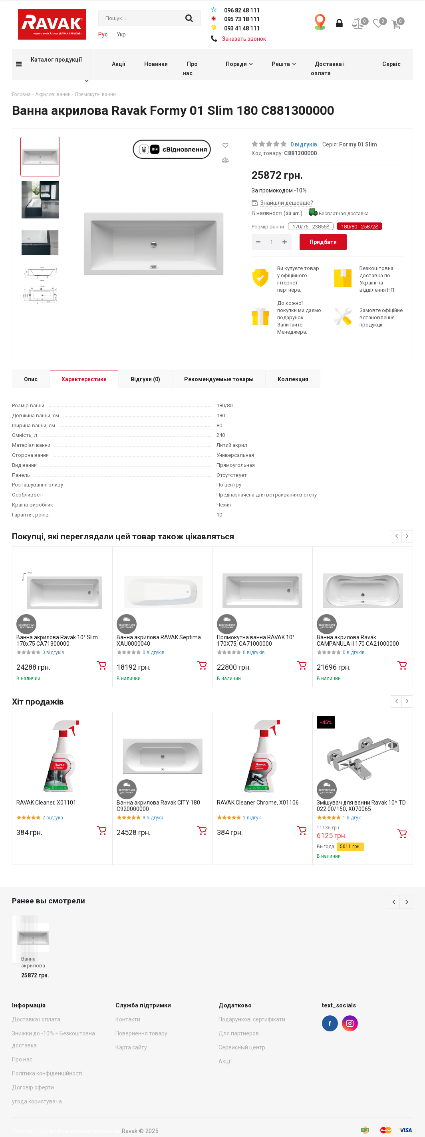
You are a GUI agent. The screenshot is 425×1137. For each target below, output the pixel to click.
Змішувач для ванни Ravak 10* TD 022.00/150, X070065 (361, 806)
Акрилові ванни (53, 94)
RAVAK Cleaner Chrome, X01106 (258, 802)
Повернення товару (141, 1017)
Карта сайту (131, 1031)
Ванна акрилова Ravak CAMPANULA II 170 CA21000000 (358, 640)
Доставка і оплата (36, 1003)
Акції (225, 1045)
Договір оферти (33, 1071)
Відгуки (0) (145, 379)
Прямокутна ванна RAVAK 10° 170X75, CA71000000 (255, 640)
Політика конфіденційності (47, 1057)
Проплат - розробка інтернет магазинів (66, 1115)
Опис (31, 379)
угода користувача (37, 1085)
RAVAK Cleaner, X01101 (46, 802)
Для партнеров (238, 1017)
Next (406, 902)
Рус (102, 34)
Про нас (22, 1043)
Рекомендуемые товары (219, 379)
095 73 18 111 (242, 19)
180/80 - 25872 (359, 227)
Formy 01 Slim (358, 144)
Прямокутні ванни (95, 94)
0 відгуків (303, 144)
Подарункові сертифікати (251, 1003)
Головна (21, 94)
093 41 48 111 (242, 28)
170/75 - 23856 (310, 227)
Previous (393, 902)
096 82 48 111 (242, 10)
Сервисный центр (241, 1031)
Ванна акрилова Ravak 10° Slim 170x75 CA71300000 (57, 640)
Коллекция (293, 379)
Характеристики (84, 379)
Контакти (127, 1003)
